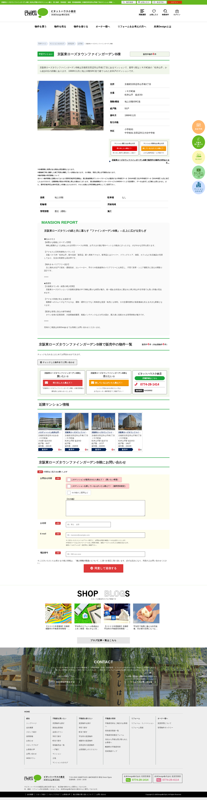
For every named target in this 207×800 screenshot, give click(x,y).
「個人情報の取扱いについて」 (87, 561)
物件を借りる (81, 26)
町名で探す (57, 741)
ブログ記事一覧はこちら (103, 640)
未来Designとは (162, 26)
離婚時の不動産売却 (113, 747)
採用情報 (29, 736)
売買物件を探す (59, 723)
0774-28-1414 (147, 384)
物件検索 (128, 2)
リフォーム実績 (137, 728)
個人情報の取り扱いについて (83, 794)
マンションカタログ (60, 763)
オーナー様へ (103, 26)
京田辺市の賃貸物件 (86, 745)
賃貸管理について (164, 723)
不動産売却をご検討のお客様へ (116, 724)
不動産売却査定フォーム (114, 735)
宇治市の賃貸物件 (86, 736)
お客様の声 (30, 749)
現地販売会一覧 (59, 745)
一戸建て (56, 749)
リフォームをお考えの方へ (132, 26)
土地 (54, 758)
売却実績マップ (111, 751)
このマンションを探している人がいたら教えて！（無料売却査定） (96, 486)
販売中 (45, 450)
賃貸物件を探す (85, 723)
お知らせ (29, 741)
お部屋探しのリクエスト (88, 749)
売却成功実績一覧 (112, 731)
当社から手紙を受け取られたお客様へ (116, 740)
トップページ (31, 723)
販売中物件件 (149, 53)
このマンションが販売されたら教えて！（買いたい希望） (93, 479)
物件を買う (41, 26)
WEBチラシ (30, 758)
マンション (57, 754)
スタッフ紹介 (31, 732)
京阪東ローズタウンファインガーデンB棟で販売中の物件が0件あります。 (141, 161)
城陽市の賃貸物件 (86, 741)
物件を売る (60, 26)
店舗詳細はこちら (149, 378)
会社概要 (29, 728)
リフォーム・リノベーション (142, 723)
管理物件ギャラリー (165, 728)
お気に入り (143, 2)
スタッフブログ (32, 745)
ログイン (174, 2)
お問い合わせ (31, 754)
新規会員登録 (58, 728)
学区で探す (57, 736)
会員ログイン (58, 732)
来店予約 (158, 2)
